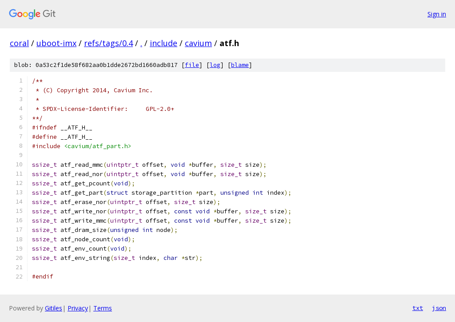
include (163, 43)
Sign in (436, 14)
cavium (198, 43)
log (215, 65)
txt (417, 308)
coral (19, 43)
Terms (102, 308)
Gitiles (53, 308)
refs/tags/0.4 (108, 43)
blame (240, 65)
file (192, 65)
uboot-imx (56, 43)
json (439, 308)
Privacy (78, 308)
